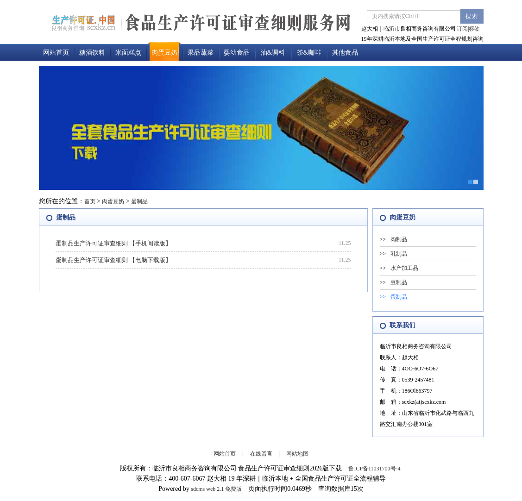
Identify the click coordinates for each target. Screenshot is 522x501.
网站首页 (56, 52)
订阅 (462, 28)
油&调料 (273, 52)
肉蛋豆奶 (164, 52)
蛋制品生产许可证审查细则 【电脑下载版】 (113, 260)
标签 (474, 28)
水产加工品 (404, 268)
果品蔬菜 (201, 52)
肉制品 (398, 239)
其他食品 (345, 52)
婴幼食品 (237, 52)
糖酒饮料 (92, 52)
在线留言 (261, 454)
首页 (89, 201)
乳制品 (398, 253)
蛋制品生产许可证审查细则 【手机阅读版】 (113, 243)
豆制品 (398, 282)
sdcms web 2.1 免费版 (216, 489)
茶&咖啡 (309, 52)
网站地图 (297, 454)
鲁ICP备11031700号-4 (374, 468)
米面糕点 (128, 52)
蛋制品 (139, 201)
